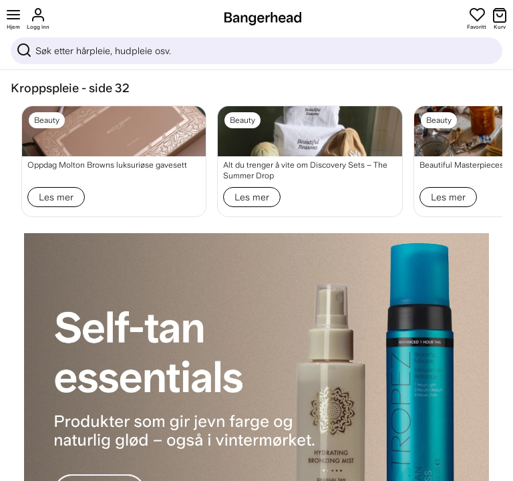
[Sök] (256, 50)
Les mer (56, 197)
